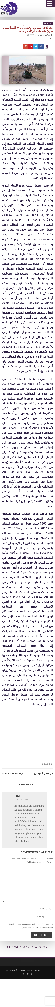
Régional (48, 23)
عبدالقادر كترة (44, 35)
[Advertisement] (28, 791)
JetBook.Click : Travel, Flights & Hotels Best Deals (27, 947)
